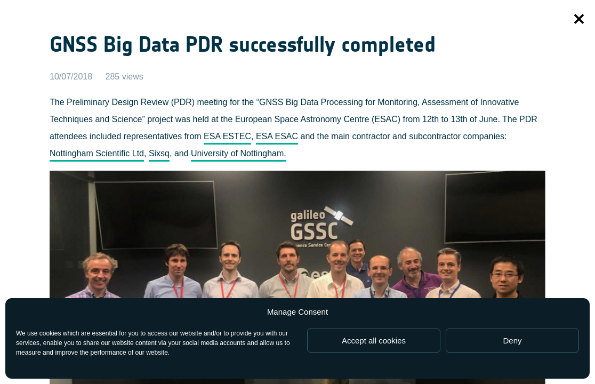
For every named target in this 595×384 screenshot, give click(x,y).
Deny (512, 340)
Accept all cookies (374, 340)
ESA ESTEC (227, 136)
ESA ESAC (277, 136)
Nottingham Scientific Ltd (97, 153)
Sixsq (159, 153)
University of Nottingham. (238, 153)
